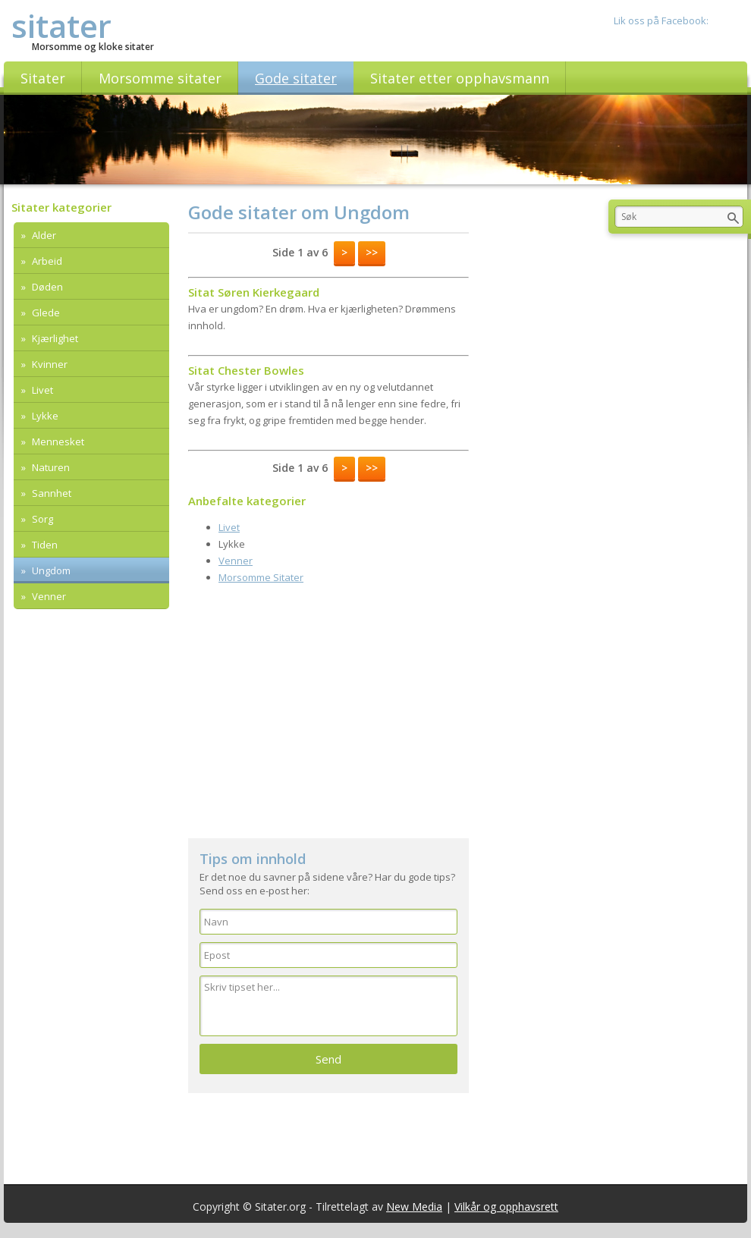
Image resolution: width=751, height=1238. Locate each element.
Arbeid (46, 261)
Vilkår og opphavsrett (506, 1206)
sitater (61, 25)
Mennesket (57, 441)
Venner (48, 596)
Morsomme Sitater (260, 577)
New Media (414, 1206)
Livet (41, 390)
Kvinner (49, 364)
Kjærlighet (54, 338)
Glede (45, 312)
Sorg (41, 519)
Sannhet (50, 493)
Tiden (44, 544)
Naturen (50, 467)
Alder (43, 235)
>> (372, 252)
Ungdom (50, 570)
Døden (46, 287)
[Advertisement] (328, 709)
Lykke (44, 416)
